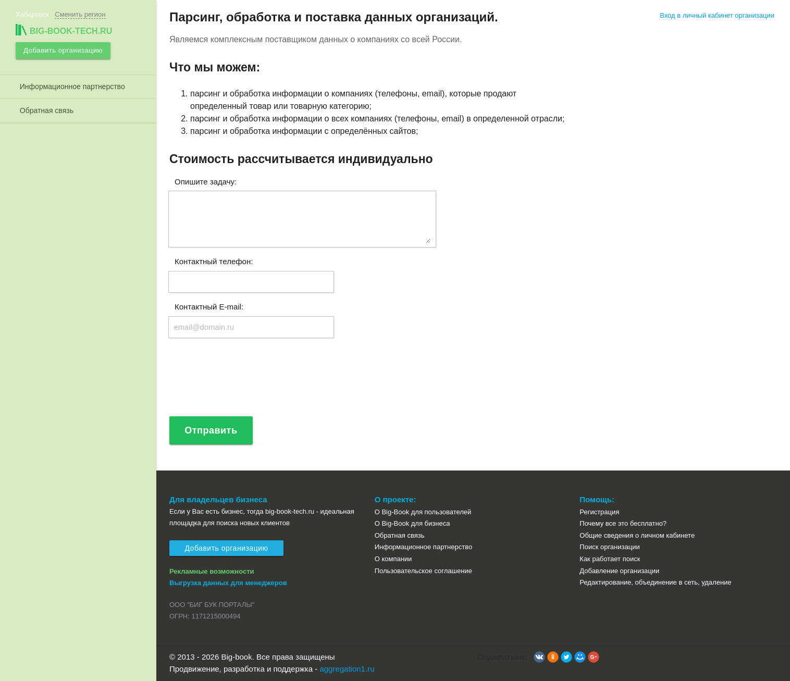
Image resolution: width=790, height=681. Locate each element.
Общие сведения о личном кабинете (637, 535)
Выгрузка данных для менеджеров (228, 583)
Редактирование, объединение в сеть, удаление (655, 582)
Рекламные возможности (211, 571)
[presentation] (247, 382)
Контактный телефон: (214, 261)
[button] (539, 657)
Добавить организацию (62, 50)
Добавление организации (619, 571)
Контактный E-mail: (209, 306)
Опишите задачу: (206, 181)
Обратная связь (44, 109)
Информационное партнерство (70, 85)
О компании (393, 559)
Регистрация (599, 512)
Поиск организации (609, 547)
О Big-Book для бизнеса (412, 524)
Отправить (211, 430)
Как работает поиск (609, 559)
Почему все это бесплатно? (622, 524)
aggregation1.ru (346, 668)
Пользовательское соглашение (423, 571)
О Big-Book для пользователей (423, 512)
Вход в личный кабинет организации (717, 15)
